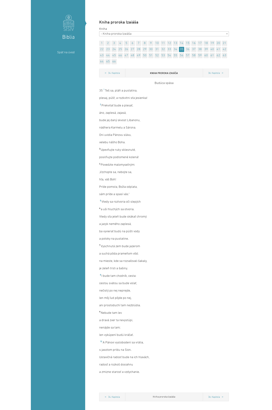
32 (163, 49)
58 (194, 55)
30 (151, 49)
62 (218, 55)
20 (218, 43)
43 (102, 55)
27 (132, 49)
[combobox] (164, 33)
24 (114, 49)
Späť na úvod (66, 52)
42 (224, 49)
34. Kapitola (114, 73)
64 (102, 61)
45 (114, 55)
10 (157, 43)
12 (169, 43)
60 (206, 55)
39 (206, 49)
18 (206, 43)
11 (163, 43)
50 (145, 55)
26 (126, 49)
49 (138, 55)
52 (157, 55)
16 (194, 43)
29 (145, 49)
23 (108, 49)
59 (200, 55)
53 (163, 55)
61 (212, 55)
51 (151, 55)
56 (181, 55)
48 (132, 55)
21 (224, 43)
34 (175, 49)
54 (169, 55)
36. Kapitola (214, 73)
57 (187, 55)
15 (187, 43)
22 (102, 49)
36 (187, 49)
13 (175, 43)
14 (181, 43)
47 (126, 55)
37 (194, 49)
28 (138, 49)
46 (120, 55)
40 (212, 49)
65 (108, 61)
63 (224, 55)
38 (200, 49)
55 (175, 55)
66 (114, 61)
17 (200, 43)
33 (169, 49)
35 (181, 49)
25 (120, 49)
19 (212, 43)
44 (108, 55)
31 (157, 49)
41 (218, 49)
